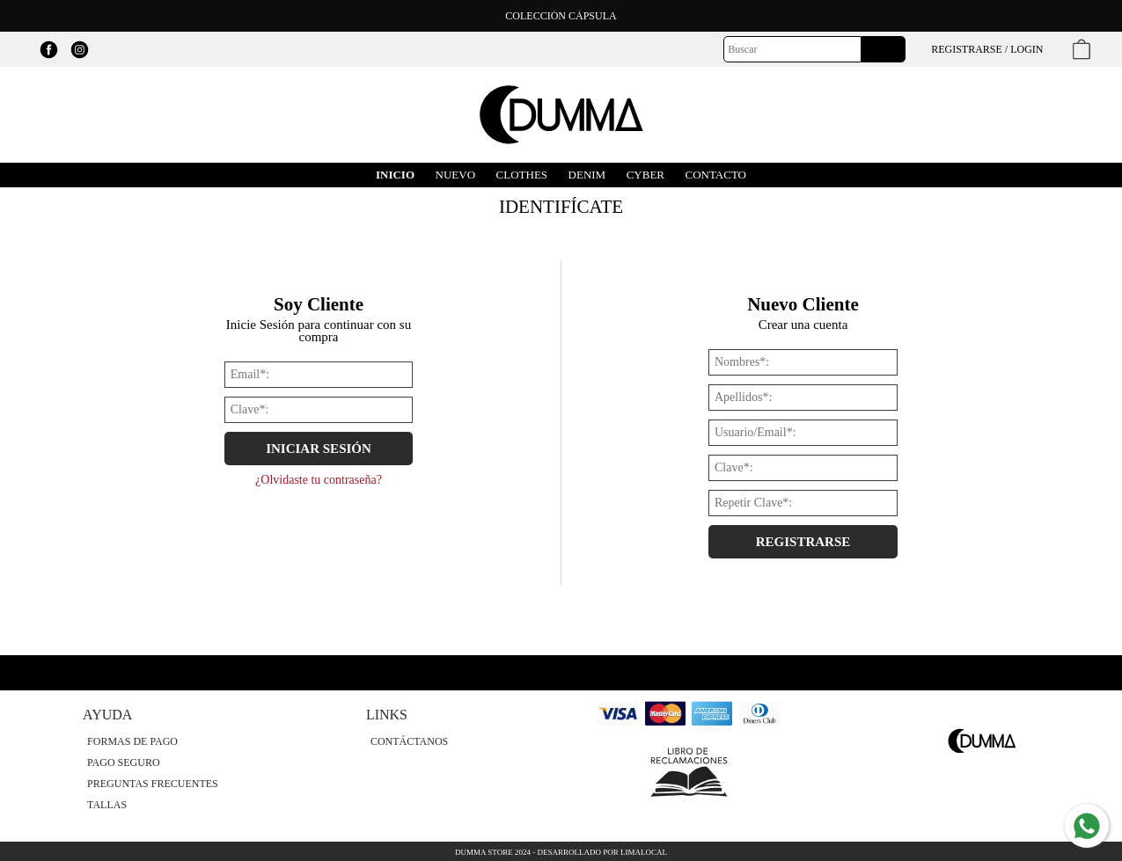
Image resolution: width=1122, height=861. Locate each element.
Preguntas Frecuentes (152, 783)
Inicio (395, 174)
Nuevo (456, 174)
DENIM (587, 174)
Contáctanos (409, 741)
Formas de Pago (132, 741)
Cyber (645, 174)
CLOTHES (522, 174)
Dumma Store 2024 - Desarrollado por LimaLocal (561, 852)
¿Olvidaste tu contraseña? (318, 479)
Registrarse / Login (987, 49)
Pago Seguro (123, 762)
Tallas (107, 805)
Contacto (716, 174)
